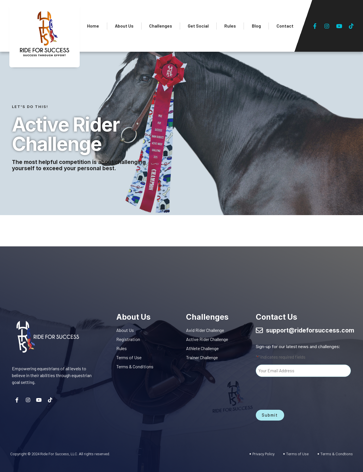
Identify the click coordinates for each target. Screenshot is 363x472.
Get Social (198, 25)
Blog (256, 25)
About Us (124, 25)
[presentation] (299, 392)
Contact (285, 25)
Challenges (160, 25)
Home (93, 25)
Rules (230, 25)
